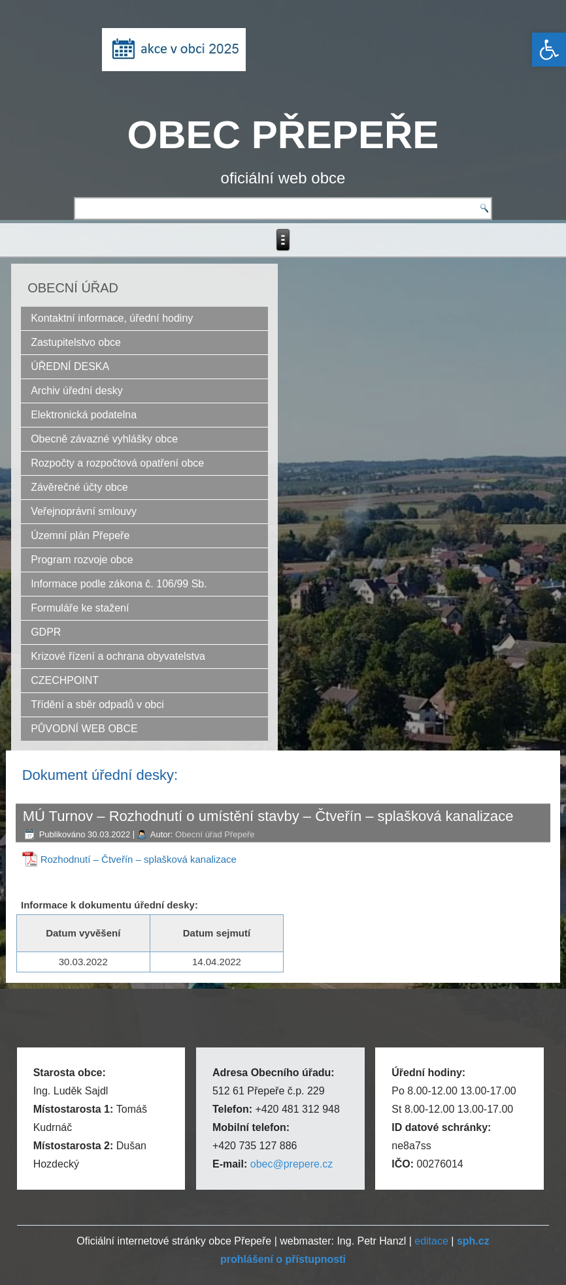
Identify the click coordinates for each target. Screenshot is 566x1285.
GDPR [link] (46, 632)
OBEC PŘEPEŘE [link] (283, 135)
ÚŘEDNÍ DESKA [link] (70, 366)
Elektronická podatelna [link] (84, 414)
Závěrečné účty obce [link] (79, 487)
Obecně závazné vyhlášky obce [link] (104, 438)
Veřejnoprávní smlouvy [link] (84, 511)
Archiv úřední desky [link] (77, 390)
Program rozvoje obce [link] (82, 559)
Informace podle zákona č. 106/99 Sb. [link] (119, 583)
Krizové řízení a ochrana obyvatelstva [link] (118, 656)
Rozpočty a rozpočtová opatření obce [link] (117, 463)
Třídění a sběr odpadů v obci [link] (97, 704)
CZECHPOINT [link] (65, 680)
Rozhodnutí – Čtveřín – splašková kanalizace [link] (139, 859)
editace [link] (431, 1240)
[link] (549, 50)
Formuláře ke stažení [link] (80, 607)
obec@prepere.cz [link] (291, 1163)
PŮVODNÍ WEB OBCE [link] (84, 728)
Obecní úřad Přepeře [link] (214, 834)
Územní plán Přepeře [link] (80, 535)
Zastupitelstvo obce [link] (76, 342)
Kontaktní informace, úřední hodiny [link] (112, 318)
